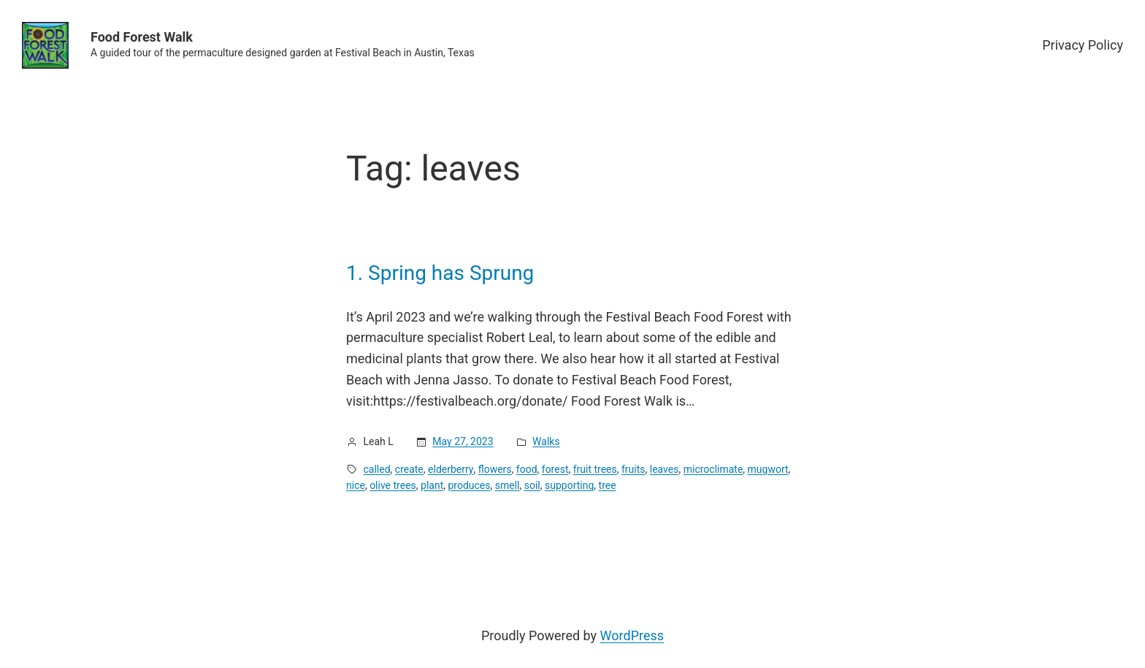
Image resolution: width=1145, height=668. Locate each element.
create (409, 469)
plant (432, 485)
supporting (569, 485)
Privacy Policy (1082, 45)
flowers (495, 469)
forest (555, 469)
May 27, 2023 (462, 441)
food (526, 469)
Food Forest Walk (142, 37)
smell (507, 485)
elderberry (450, 469)
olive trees (392, 485)
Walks (546, 441)
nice (355, 485)
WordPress (632, 635)
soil (532, 485)
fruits (633, 469)
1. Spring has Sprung (440, 273)
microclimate (713, 469)
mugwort (768, 469)
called (377, 469)
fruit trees (595, 469)
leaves (664, 469)
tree (607, 485)
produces (469, 485)
